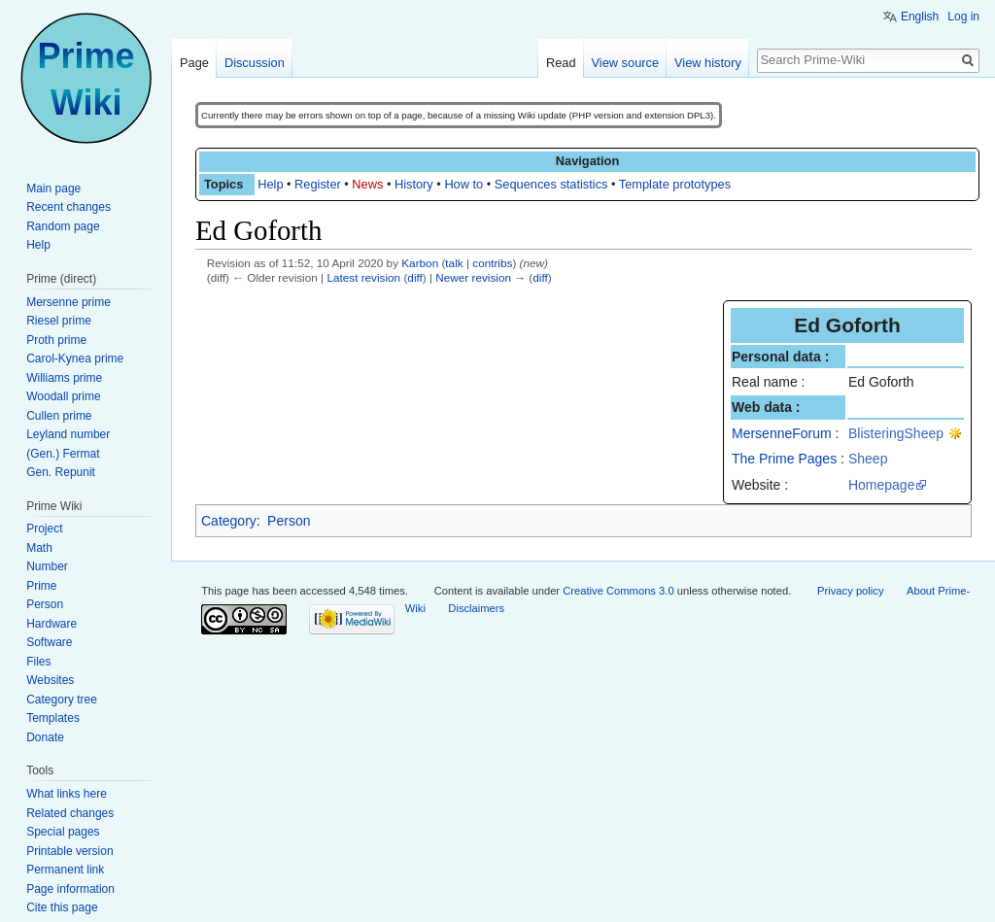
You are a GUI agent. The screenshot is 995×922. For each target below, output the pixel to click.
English (920, 16)
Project (44, 528)
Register (317, 184)
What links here (66, 794)
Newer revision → (480, 277)
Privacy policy (850, 591)
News (367, 184)
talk (454, 262)
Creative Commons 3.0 (618, 591)
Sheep (867, 458)
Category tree (61, 699)
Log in (963, 16)
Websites (50, 680)
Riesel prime (58, 320)
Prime (41, 586)
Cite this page (61, 907)
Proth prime (56, 340)
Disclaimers (476, 608)
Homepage (881, 485)
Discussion (254, 62)
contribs (492, 262)
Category (229, 521)
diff (414, 277)
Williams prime (64, 378)
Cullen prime (58, 416)
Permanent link (65, 869)
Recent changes (68, 207)
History (414, 184)
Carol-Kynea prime (74, 358)
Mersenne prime (68, 302)
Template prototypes (675, 184)
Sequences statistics (551, 184)
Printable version (69, 851)
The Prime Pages (784, 458)
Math (39, 548)
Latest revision (363, 277)
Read (561, 62)
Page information (70, 889)
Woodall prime (63, 396)
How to (463, 184)
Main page (53, 188)
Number (47, 566)
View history (707, 62)
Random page (62, 226)
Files (38, 661)
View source (625, 62)
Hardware (51, 624)
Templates (53, 718)
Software (49, 642)
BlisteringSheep (896, 433)
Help (270, 184)
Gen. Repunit (60, 472)
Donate (45, 737)
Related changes (70, 813)
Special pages (62, 831)
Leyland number (68, 434)
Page (194, 62)
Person (288, 521)
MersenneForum (782, 433)
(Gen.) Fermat (62, 454)
